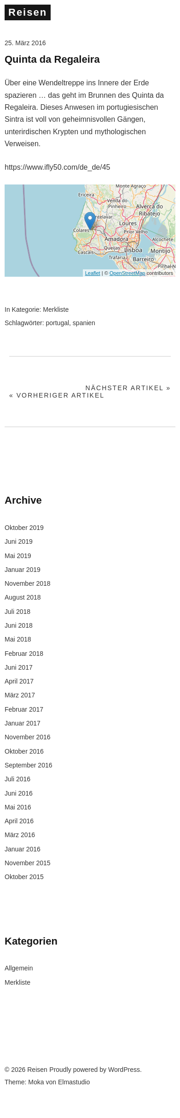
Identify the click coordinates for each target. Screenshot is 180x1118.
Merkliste (56, 309)
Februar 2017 (24, 709)
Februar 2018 (24, 653)
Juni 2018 (19, 625)
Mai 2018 (18, 639)
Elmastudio (74, 1082)
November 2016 (28, 737)
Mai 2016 (18, 807)
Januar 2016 (23, 849)
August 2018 (23, 597)
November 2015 (28, 863)
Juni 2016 (19, 793)
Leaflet (92, 273)
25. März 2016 (25, 43)
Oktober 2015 (24, 876)
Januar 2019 (23, 569)
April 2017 (19, 681)
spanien (84, 323)
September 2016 (28, 765)
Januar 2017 (23, 723)
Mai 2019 (18, 555)
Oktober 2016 (24, 751)
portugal (57, 323)
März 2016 (20, 834)
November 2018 (28, 583)
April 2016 (19, 821)
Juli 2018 (17, 611)
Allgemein (19, 968)
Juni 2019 (19, 541)
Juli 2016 (17, 779)
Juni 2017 (19, 667)
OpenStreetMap (127, 273)
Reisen (27, 12)
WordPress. (125, 1069)
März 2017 (20, 695)
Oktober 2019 (24, 527)
